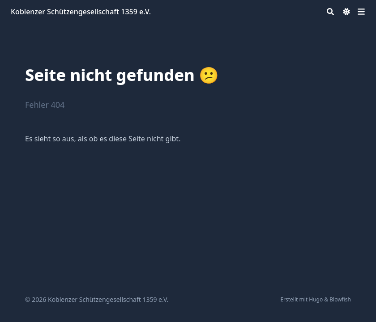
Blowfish (340, 299)
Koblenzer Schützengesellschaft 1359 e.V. (81, 12)
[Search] (330, 11)
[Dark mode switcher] (346, 11)
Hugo (316, 299)
